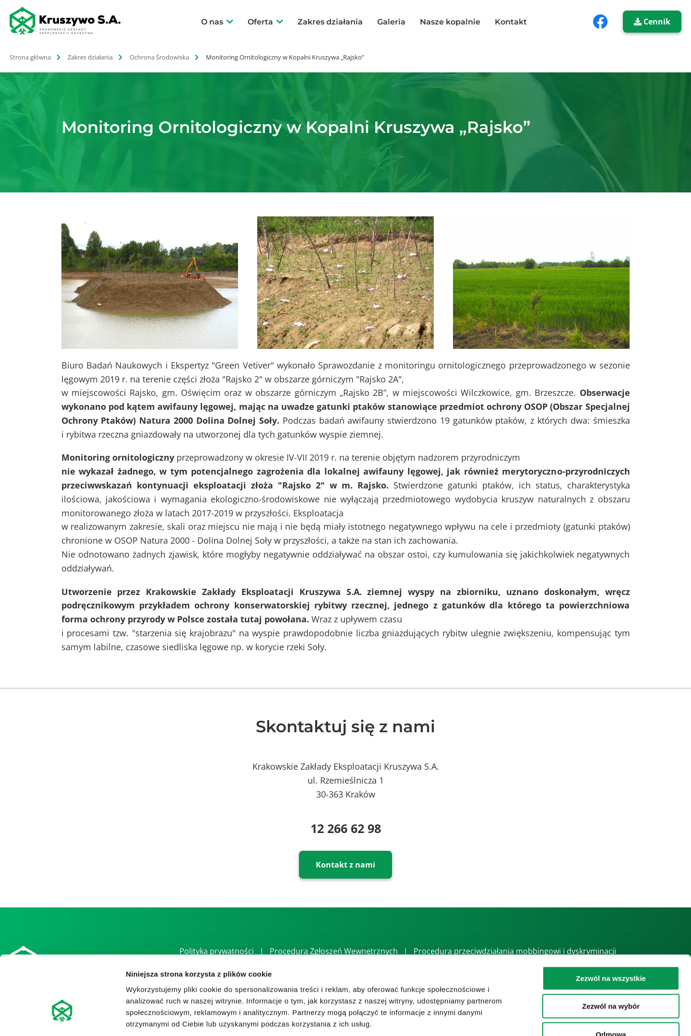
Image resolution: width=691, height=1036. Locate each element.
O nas (212, 21)
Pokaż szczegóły (512, 1017)
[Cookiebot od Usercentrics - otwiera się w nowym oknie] (62, 1017)
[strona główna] (70, 21)
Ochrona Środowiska (159, 57)
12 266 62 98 (345, 828)
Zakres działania (330, 21)
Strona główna (30, 57)
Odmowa (611, 975)
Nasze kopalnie (450, 21)
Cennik (652, 21)
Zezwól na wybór (611, 947)
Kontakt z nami (345, 864)
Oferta (260, 21)
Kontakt (511, 21)
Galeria (391, 21)
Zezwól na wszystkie (611, 919)
